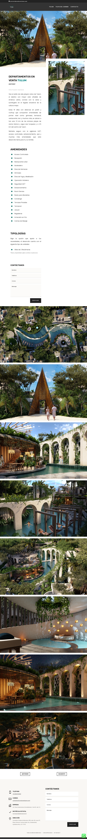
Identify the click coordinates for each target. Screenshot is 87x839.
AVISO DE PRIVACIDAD (47, 832)
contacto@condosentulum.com (21, 800)
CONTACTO (74, 7)
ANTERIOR (25, 774)
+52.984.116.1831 (17, 794)
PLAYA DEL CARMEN (62, 7)
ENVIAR (35, 300)
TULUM (51, 7)
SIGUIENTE (61, 774)
